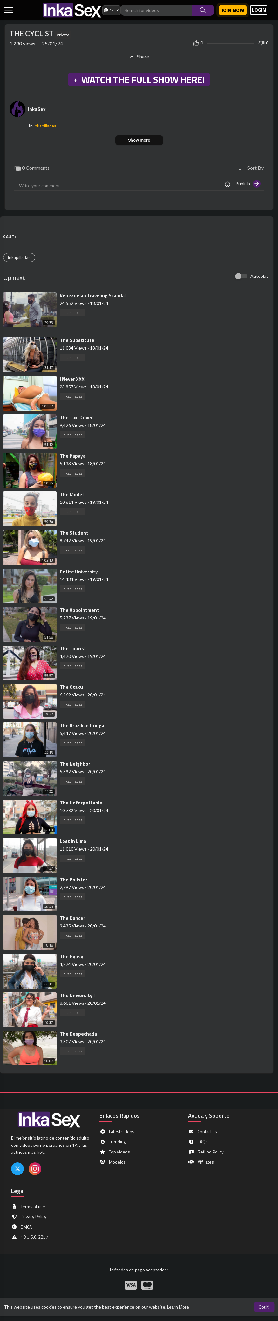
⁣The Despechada (78, 1033)
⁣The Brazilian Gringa (82, 725)
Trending (112, 1142)
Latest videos (116, 1131)
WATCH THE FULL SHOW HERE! (139, 79)
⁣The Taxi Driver (76, 417)
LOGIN (259, 10)
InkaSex (37, 109)
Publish (248, 184)
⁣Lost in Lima (73, 841)
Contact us (202, 1131)
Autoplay (259, 276)
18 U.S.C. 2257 (29, 1237)
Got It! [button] (264, 1307)
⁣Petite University (79, 571)
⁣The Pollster (73, 879)
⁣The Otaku (71, 687)
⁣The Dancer (72, 918)
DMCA (21, 1227)
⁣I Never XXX (72, 379)
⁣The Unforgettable (81, 802)
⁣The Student (74, 533)
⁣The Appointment (79, 610)
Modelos (112, 1162)
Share (139, 56)
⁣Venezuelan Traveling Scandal (93, 295)
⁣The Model (72, 494)
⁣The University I (77, 995)
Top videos (114, 1152)
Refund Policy (206, 1152)
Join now (232, 10)
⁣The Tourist (73, 648)
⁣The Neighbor (75, 764)
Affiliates (201, 1162)
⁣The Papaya (72, 456)
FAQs (198, 1142)
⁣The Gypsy (71, 956)
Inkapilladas (45, 125)
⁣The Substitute (77, 340)
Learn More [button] (178, 1307)
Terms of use (28, 1206)
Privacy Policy (28, 1217)
